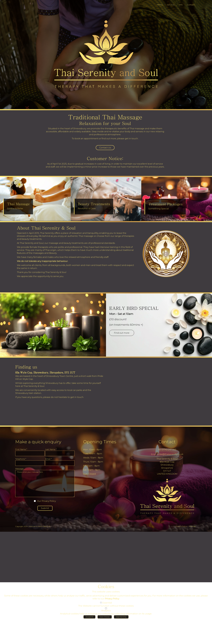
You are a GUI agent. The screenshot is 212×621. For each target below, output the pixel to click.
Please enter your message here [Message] (44, 484)
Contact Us (105, 148)
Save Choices (105, 618)
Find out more (123, 337)
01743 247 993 (169, 450)
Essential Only (121, 618)
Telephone (20, 460)
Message (19, 470)
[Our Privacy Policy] (35, 502)
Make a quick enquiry (38, 442)
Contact (167, 442)
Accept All (89, 618)
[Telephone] (30, 464)
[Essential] (101, 603)
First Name (21, 450)
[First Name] (30, 454)
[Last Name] (59, 454)
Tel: (159, 450)
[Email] (59, 464)
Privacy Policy (49, 502)
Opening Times (99, 442)
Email (48, 460)
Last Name (51, 450)
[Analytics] (106, 609)
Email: (154, 455)
